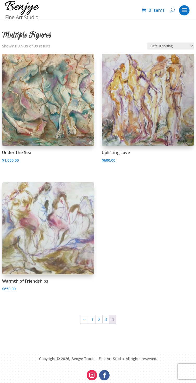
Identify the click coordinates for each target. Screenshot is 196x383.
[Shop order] (170, 46)
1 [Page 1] (92, 319)
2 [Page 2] (99, 319)
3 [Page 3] (106, 319)
